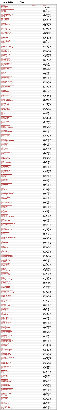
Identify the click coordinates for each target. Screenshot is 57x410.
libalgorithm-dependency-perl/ (7, 255)
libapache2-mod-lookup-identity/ (7, 85)
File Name (3, 5)
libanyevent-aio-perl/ (5, 143)
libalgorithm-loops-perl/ (5, 306)
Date (44, 5)
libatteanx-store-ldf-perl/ (5, 86)
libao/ (2, 266)
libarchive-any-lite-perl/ (5, 299)
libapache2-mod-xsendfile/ (6, 323)
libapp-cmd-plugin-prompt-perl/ (7, 100)
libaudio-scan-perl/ (4, 176)
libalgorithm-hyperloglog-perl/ (7, 380)
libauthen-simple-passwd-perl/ (7, 256)
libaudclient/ (3, 126)
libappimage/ (3, 87)
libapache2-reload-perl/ (5, 99)
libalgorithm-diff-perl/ (5, 119)
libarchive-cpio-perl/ (5, 171)
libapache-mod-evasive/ (5, 352)
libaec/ (2, 372)
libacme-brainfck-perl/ (5, 384)
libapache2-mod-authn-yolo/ (6, 34)
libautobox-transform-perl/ (6, 248)
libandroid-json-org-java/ (6, 322)
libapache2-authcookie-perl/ (6, 108)
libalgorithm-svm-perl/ (5, 134)
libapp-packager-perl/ (5, 224)
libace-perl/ (3, 149)
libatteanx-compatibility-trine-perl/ (7, 140)
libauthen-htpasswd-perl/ (6, 121)
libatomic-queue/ (4, 130)
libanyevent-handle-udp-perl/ (6, 205)
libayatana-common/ (5, 91)
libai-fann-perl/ (4, 42)
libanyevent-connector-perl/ (6, 116)
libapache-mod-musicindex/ (6, 61)
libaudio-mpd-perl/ (4, 344)
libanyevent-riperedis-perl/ (6, 41)
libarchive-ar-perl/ (4, 386)
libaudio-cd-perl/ (4, 172)
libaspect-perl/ (4, 23)
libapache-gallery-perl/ (5, 327)
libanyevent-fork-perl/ (5, 234)
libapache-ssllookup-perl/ (6, 343)
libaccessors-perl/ (4, 272)
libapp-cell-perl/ (4, 144)
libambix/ (3, 113)
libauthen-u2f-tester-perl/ (6, 361)
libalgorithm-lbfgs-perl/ (5, 353)
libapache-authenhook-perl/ (6, 331)
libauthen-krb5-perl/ (5, 50)
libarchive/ (3, 333)
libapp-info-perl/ (4, 175)
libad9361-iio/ (3, 328)
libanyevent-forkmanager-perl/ (7, 290)
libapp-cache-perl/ (4, 397)
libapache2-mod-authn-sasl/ (6, 67)
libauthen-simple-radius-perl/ (6, 229)
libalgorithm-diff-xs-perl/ (5, 98)
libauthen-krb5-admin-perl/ (6, 339)
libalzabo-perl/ (4, 268)
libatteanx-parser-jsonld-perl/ (6, 109)
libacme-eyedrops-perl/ (5, 385)
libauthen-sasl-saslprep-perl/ (6, 141)
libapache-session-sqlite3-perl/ (7, 350)
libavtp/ (2, 154)
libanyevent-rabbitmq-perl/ (6, 366)
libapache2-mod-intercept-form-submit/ (8, 237)
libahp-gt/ (3, 402)
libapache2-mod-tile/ (5, 390)
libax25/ (2, 404)
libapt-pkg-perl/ (4, 228)
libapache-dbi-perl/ (4, 314)
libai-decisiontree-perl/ (5, 105)
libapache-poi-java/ (5, 168)
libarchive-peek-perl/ (5, 308)
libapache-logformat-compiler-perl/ (8, 147)
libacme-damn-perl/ (5, 77)
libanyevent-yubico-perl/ (5, 54)
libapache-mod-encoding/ (6, 260)
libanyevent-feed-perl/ (5, 287)
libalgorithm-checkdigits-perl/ (6, 152)
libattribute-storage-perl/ (5, 179)
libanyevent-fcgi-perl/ (5, 373)
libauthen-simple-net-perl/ (6, 40)
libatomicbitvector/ (4, 376)
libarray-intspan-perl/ (5, 264)
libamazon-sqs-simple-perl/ (6, 359)
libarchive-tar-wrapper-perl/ (6, 52)
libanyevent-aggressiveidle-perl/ (7, 292)
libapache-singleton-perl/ (6, 278)
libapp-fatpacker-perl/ (5, 371)
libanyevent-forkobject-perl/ (6, 303)
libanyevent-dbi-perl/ (5, 194)
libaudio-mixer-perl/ (5, 68)
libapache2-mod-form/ (5, 221)
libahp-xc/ (3, 114)
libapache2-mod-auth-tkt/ (6, 15)
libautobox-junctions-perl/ (6, 345)
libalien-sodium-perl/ (5, 10)
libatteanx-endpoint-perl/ (6, 288)
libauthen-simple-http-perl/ (6, 406)
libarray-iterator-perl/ (5, 317)
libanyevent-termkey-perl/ (6, 157)
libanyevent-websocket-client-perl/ (7, 357)
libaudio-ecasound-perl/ (5, 304)
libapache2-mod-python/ (6, 225)
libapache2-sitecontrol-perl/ (6, 74)
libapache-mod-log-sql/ (5, 132)
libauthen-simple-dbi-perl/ (6, 252)
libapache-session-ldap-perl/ (6, 60)
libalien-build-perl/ (4, 233)
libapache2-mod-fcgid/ (5, 217)
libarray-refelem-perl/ (5, 72)
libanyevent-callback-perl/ (6, 46)
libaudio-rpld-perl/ (4, 375)
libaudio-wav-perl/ (4, 139)
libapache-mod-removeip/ (6, 283)
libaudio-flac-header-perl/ (6, 212)
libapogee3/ (3, 326)
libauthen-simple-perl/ (5, 24)
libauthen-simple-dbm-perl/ (6, 349)
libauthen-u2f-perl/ (4, 101)
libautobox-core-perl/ (5, 19)
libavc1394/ (3, 261)
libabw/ (2, 112)
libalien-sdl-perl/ (4, 180)
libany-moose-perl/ (4, 37)
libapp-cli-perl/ (4, 145)
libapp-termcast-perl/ (5, 135)
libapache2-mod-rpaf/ (5, 232)
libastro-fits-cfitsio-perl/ (5, 337)
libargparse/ (3, 313)
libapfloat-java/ (4, 250)
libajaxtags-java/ (4, 122)
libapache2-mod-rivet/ (5, 257)
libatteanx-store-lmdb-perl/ (6, 330)
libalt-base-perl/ (4, 211)
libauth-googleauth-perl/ (5, 33)
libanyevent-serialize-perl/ (6, 393)
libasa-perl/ (3, 123)
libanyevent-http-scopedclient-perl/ (8, 382)
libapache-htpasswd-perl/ (6, 163)
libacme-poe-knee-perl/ (5, 185)
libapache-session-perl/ (5, 55)
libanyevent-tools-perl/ (5, 118)
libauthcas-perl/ (4, 230)
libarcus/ (2, 277)
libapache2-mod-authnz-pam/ (7, 193)
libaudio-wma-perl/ (4, 247)
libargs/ (2, 161)
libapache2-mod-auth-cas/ (6, 362)
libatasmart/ (3, 190)
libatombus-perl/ (4, 38)
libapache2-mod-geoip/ (5, 332)
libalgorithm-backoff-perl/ (6, 159)
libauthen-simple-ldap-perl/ (6, 32)
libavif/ (2, 65)
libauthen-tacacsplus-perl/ (6, 300)
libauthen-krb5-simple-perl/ (6, 131)
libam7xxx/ (3, 199)
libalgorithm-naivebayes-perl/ (6, 107)
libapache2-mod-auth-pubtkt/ (6, 318)
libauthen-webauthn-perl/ (6, 381)
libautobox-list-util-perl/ (5, 82)
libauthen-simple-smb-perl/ (6, 279)
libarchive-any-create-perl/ (6, 354)
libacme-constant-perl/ (5, 128)
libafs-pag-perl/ (4, 321)
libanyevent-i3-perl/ (5, 150)
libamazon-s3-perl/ (4, 309)
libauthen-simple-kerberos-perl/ (7, 259)
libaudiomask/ (4, 319)
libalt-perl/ (3, 367)
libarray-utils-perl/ (4, 148)
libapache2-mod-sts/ (5, 167)
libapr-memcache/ (4, 324)
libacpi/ (2, 45)
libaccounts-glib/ (4, 315)
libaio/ (2, 348)
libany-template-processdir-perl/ (7, 14)
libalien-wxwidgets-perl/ (5, 125)
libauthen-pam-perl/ (5, 73)
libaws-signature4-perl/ (5, 281)
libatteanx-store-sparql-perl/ (6, 202)
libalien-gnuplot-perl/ (5, 59)
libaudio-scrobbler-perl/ (5, 263)
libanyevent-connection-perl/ (6, 76)
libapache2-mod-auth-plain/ (6, 174)
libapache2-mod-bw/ (5, 206)
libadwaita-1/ (3, 7)
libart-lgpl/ (3, 36)
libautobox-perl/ (4, 198)
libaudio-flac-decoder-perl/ (6, 94)
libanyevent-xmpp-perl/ (5, 103)
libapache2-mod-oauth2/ (6, 274)
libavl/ (2, 27)
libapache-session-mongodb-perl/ (7, 269)
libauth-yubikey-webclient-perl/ (7, 127)
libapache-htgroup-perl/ (5, 243)
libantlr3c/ (3, 246)
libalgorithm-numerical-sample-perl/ (8, 192)
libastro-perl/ (3, 346)
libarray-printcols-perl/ (5, 58)
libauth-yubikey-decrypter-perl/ (7, 310)
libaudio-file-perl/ (4, 215)
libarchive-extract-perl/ (5, 158)
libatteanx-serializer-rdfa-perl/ (7, 81)
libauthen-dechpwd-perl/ (6, 341)
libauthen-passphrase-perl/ (6, 183)
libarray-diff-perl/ (4, 398)
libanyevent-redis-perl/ (5, 170)
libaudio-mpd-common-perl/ (6, 96)
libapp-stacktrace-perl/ (5, 220)
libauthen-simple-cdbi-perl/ (6, 51)
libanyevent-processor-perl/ (6, 297)
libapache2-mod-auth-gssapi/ (7, 47)
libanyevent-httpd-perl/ (5, 270)
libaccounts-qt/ (4, 265)
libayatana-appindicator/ (6, 166)
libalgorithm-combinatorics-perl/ (7, 301)
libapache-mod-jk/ (4, 242)
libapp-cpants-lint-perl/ (5, 305)
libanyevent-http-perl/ (5, 138)
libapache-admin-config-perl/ (6, 63)
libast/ (2, 136)
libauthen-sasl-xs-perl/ (5, 403)
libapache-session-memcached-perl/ (8, 364)
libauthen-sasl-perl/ (5, 355)
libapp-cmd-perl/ (4, 20)
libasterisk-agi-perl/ (5, 89)
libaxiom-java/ (4, 282)
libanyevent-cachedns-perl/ (6, 296)
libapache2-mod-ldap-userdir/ (7, 241)
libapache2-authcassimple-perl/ (7, 388)
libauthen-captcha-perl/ (5, 286)
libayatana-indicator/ (5, 395)
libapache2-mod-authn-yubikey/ (7, 340)
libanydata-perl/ (4, 92)
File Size (33, 5)
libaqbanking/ (3, 207)
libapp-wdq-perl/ (4, 189)
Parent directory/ (4, 6)
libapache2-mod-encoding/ (6, 83)
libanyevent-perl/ (4, 214)
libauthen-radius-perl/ (5, 336)
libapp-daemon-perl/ (5, 208)
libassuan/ (3, 219)
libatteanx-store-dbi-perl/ (6, 162)
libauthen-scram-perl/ (5, 254)
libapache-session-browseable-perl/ (8, 223)
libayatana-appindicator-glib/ (6, 408)
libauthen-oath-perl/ (5, 377)
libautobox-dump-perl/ (5, 363)
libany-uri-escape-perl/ (5, 43)
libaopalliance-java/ (5, 239)
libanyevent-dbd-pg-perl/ (6, 56)
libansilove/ (3, 153)
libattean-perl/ (3, 25)
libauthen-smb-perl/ (5, 64)
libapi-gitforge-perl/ (4, 90)
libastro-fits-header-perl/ (5, 95)
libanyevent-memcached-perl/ (7, 399)
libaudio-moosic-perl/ (5, 49)
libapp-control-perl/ (4, 358)
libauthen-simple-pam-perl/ (6, 110)
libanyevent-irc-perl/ (5, 117)
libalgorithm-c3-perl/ (5, 291)
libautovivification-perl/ (5, 29)
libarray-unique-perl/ (5, 28)
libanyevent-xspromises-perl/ (6, 335)
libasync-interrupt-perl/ (5, 197)
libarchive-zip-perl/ (4, 379)
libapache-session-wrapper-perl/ (7, 9)
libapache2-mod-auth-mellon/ (7, 389)
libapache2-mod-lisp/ (5, 184)
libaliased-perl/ (4, 156)
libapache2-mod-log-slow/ (6, 295)
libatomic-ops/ (4, 370)
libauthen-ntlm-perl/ (5, 203)
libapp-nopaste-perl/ (5, 251)
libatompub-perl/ (4, 238)
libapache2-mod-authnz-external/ (7, 216)
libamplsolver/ (4, 394)
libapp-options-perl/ (5, 104)
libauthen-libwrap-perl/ (5, 407)
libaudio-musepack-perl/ (6, 165)
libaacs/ (2, 181)
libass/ (2, 201)
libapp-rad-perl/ (4, 368)
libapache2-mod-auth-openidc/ (7, 312)
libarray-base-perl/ (4, 11)
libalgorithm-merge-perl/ (5, 16)
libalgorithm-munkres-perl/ (6, 273)
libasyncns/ (3, 188)
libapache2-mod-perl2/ (5, 78)
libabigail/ (3, 69)
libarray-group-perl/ (5, 18)
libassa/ (2, 210)
